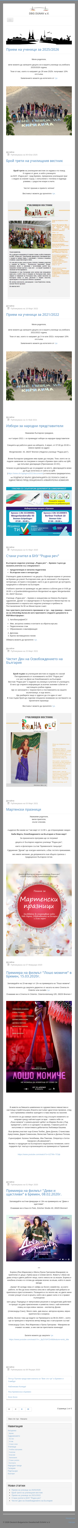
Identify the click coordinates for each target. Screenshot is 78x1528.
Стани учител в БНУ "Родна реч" (32, 556)
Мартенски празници (23, 809)
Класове (12, 1455)
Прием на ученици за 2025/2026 (32, 49)
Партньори (13, 1471)
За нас (11, 1439)
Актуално (12, 1430)
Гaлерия (11, 1468)
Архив (11, 1433)
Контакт (11, 1473)
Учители (12, 1452)
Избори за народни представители (34, 426)
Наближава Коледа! (17, 1386)
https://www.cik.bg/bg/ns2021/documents (25, 473)
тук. (53, 193)
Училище (12, 1447)
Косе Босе (12, 1397)
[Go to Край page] (28, 1409)
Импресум (70, 1518)
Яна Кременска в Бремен (19, 1392)
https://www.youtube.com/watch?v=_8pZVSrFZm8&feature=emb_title (39, 1339)
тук (56, 78)
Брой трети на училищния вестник (34, 160)
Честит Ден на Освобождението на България (34, 661)
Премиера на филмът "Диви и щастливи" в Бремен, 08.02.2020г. (33, 1192)
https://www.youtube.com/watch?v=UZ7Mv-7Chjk (39, 1154)
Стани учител (14, 1460)
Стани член (13, 1444)
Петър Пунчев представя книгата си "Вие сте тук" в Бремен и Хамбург (36, 1380)
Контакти (12, 1463)
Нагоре (72, 1522)
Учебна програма (15, 1449)
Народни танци (14, 1465)
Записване (13, 1457)
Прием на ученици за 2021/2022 (32, 314)
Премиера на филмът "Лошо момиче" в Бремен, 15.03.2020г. (39, 974)
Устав (11, 1441)
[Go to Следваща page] (22, 1409)
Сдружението (14, 1436)
